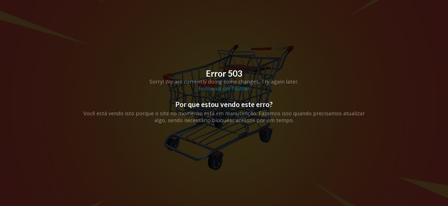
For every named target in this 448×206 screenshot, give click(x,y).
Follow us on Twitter (224, 88)
